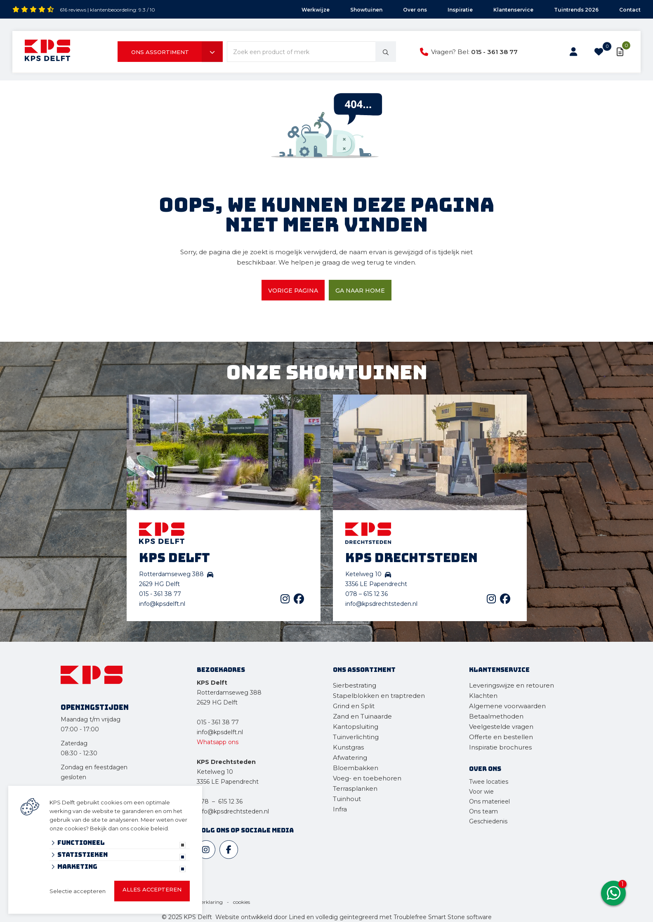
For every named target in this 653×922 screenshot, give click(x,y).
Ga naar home (360, 290)
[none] (385, 51)
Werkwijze (316, 10)
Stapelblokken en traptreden (379, 696)
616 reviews (73, 10)
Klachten (483, 696)
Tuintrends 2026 (576, 10)
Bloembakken (355, 768)
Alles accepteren (152, 889)
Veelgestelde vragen (501, 727)
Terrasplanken (355, 788)
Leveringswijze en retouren (511, 685)
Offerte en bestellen (501, 737)
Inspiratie (460, 10)
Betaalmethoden (496, 716)
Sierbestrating (354, 685)
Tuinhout (347, 799)
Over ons (415, 10)
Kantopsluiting (356, 727)
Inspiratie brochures (500, 747)
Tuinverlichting (356, 737)
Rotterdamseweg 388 (229, 692)
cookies (241, 902)
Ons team (483, 811)
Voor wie (481, 791)
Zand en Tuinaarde (362, 716)
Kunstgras (348, 747)
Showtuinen (366, 10)
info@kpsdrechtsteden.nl (381, 604)
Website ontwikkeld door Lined (260, 917)
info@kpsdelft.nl (162, 604)
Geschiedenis (488, 821)
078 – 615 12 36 (366, 594)
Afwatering (350, 757)
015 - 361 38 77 (494, 52)
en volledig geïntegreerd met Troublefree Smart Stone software (399, 917)
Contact (630, 10)
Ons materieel (489, 801)
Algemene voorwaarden (507, 706)
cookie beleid (149, 828)
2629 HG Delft (217, 702)
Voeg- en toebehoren (367, 778)
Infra (340, 809)
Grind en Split (354, 706)
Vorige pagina (293, 290)
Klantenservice (513, 10)
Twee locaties (488, 781)
